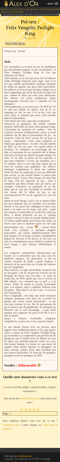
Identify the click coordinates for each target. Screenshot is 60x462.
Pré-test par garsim (16, 12)
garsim (32, 38)
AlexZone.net (25, 456)
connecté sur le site (30, 398)
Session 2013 (17, 9)
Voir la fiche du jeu (15, 43)
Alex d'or (5, 9)
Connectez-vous (10, 425)
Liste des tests (32, 9)
